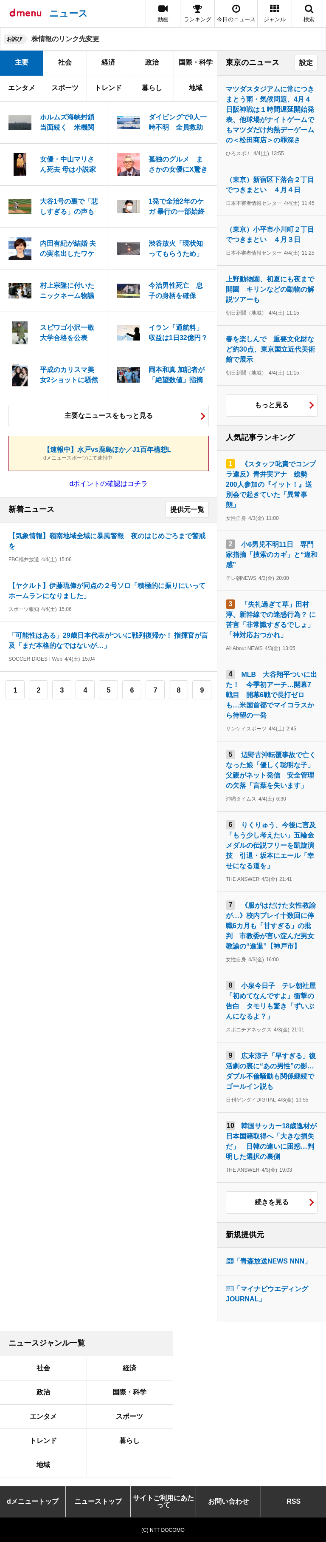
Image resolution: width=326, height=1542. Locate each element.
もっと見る (272, 405)
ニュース (68, 13)
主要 (21, 62)
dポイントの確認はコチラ (109, 483)
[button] (275, 13)
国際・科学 (196, 62)
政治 (152, 62)
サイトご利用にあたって (163, 1501)
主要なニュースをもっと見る (109, 415)
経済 (108, 62)
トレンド (108, 87)
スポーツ (65, 87)
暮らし (152, 87)
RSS (294, 1501)
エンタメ (21, 87)
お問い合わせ (228, 1501)
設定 (306, 62)
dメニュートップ (33, 1501)
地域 (195, 87)
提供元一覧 (187, 509)
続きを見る (272, 1202)
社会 (65, 62)
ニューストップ (98, 1501)
